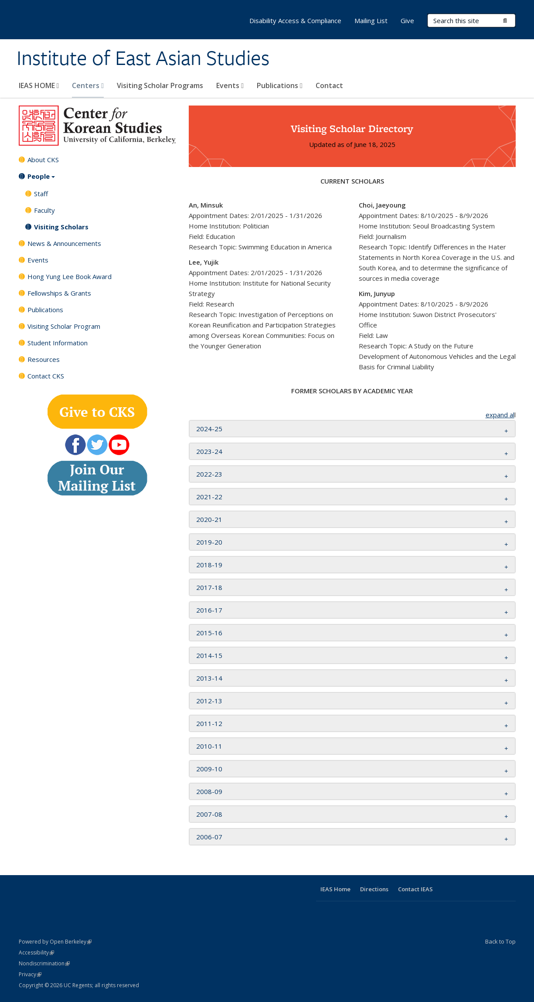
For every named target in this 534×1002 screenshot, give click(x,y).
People (41, 179)
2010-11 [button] (209, 746)
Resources (43, 359)
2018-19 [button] (209, 564)
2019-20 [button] (209, 542)
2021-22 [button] (209, 496)
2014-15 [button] (209, 655)
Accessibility (36, 952)
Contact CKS (45, 375)
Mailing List (371, 20)
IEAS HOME (39, 85)
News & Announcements (64, 243)
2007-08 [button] (209, 814)
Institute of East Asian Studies (143, 58)
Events (230, 85)
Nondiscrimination (44, 963)
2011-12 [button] (209, 723)
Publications (280, 85)
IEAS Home (335, 889)
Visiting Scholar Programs (160, 85)
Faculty (44, 210)
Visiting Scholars (61, 226)
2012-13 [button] (209, 700)
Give (407, 20)
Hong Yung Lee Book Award (69, 276)
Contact (329, 85)
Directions (374, 889)
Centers (88, 85)
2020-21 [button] (209, 519)
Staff (41, 193)
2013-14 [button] (209, 678)
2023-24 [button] (209, 451)
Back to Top (500, 941)
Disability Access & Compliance (295, 20)
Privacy (30, 974)
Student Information (57, 342)
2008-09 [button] (209, 791)
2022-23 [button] (209, 474)
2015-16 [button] (209, 632)
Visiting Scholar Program (63, 326)
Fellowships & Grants (59, 293)
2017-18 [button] (209, 587)
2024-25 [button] (209, 428)
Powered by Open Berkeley (55, 941)
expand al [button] (500, 414)
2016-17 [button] (209, 610)
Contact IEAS (415, 889)
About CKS (43, 159)
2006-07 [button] (209, 836)
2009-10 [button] (209, 768)
